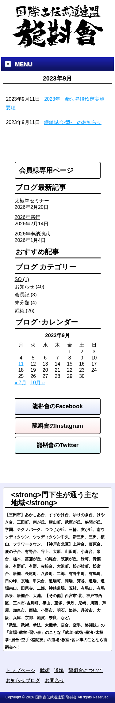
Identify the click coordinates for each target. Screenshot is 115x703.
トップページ (20, 670)
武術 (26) (25, 310)
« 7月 (20, 382)
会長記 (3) (26, 294)
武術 (45, 670)
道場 (59, 670)
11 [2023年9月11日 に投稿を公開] (21, 364)
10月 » (37, 382)
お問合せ (54, 680)
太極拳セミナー (32, 200)
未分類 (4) (26, 302)
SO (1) (22, 279)
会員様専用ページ (46, 170)
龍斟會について (85, 670)
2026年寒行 (27, 217)
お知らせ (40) (29, 286)
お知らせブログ (23, 680)
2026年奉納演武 (32, 233)
